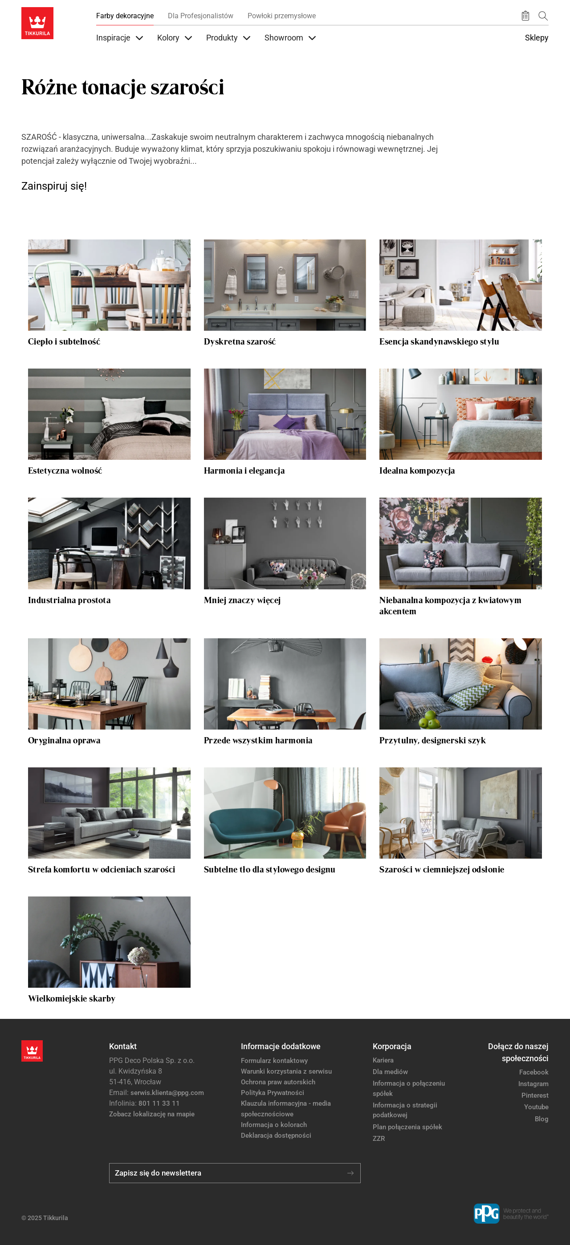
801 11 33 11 (159, 1103)
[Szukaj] (543, 16)
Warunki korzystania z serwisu (286, 1071)
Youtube (536, 1107)
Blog (542, 1119)
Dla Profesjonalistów (200, 16)
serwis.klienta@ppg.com (167, 1093)
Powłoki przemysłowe (282, 16)
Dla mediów (390, 1072)
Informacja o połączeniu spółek (409, 1088)
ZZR (379, 1139)
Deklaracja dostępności (276, 1135)
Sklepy (537, 37)
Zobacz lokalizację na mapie (152, 1114)
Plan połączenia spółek (407, 1127)
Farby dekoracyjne (125, 16)
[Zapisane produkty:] (525, 16)
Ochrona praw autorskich (278, 1082)
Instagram (533, 1084)
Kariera (383, 1060)
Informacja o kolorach (274, 1125)
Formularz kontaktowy (274, 1061)
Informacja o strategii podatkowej (405, 1110)
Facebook (534, 1072)
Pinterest (535, 1095)
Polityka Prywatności (272, 1093)
